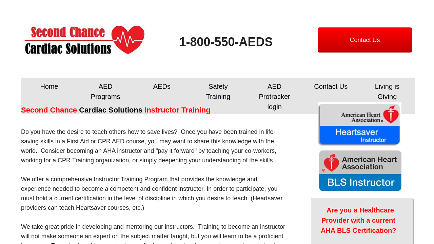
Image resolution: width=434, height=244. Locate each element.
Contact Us (331, 86)
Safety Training (218, 91)
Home (49, 86)
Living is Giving (387, 91)
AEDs (162, 86)
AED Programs (105, 91)
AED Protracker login (274, 96)
